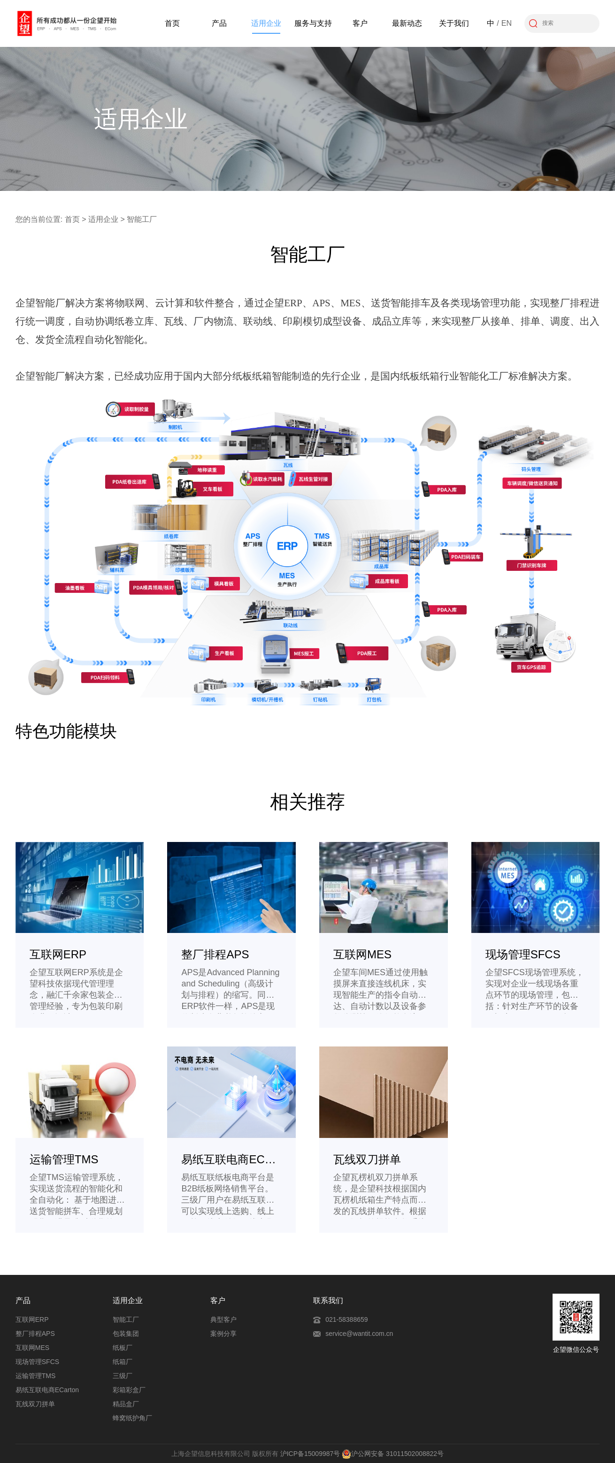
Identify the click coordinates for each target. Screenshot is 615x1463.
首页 (172, 23)
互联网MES (32, 1347)
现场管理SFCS (37, 1361)
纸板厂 (122, 1347)
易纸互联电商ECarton (47, 1390)
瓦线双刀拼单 (35, 1404)
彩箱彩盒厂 (129, 1390)
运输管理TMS (35, 1376)
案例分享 (223, 1333)
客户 (360, 23)
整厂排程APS (35, 1333)
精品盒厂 (126, 1404)
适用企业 (266, 23)
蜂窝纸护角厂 (132, 1418)
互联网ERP (32, 1319)
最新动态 (407, 23)
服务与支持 (313, 23)
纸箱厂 (122, 1361)
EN (506, 23)
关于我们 (454, 23)
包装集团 (126, 1333)
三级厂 (122, 1376)
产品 (219, 23)
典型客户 (223, 1319)
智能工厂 (126, 1319)
